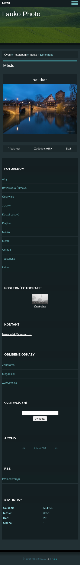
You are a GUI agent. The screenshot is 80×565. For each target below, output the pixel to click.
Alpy (4, 179)
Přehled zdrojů (11, 479)
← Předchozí (12, 148)
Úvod (7, 54)
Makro (6, 232)
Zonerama (8, 364)
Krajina (6, 223)
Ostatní (6, 249)
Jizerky (6, 205)
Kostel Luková (10, 214)
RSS (54, 558)
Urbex (5, 267)
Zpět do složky (43, 148)
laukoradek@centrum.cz (17, 334)
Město (33, 54)
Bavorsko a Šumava (14, 188)
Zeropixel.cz (9, 382)
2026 (44, 448)
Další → (71, 148)
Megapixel (8, 373)
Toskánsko (8, 258)
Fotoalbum (20, 54)
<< (23, 448)
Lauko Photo (21, 14)
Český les (8, 196)
